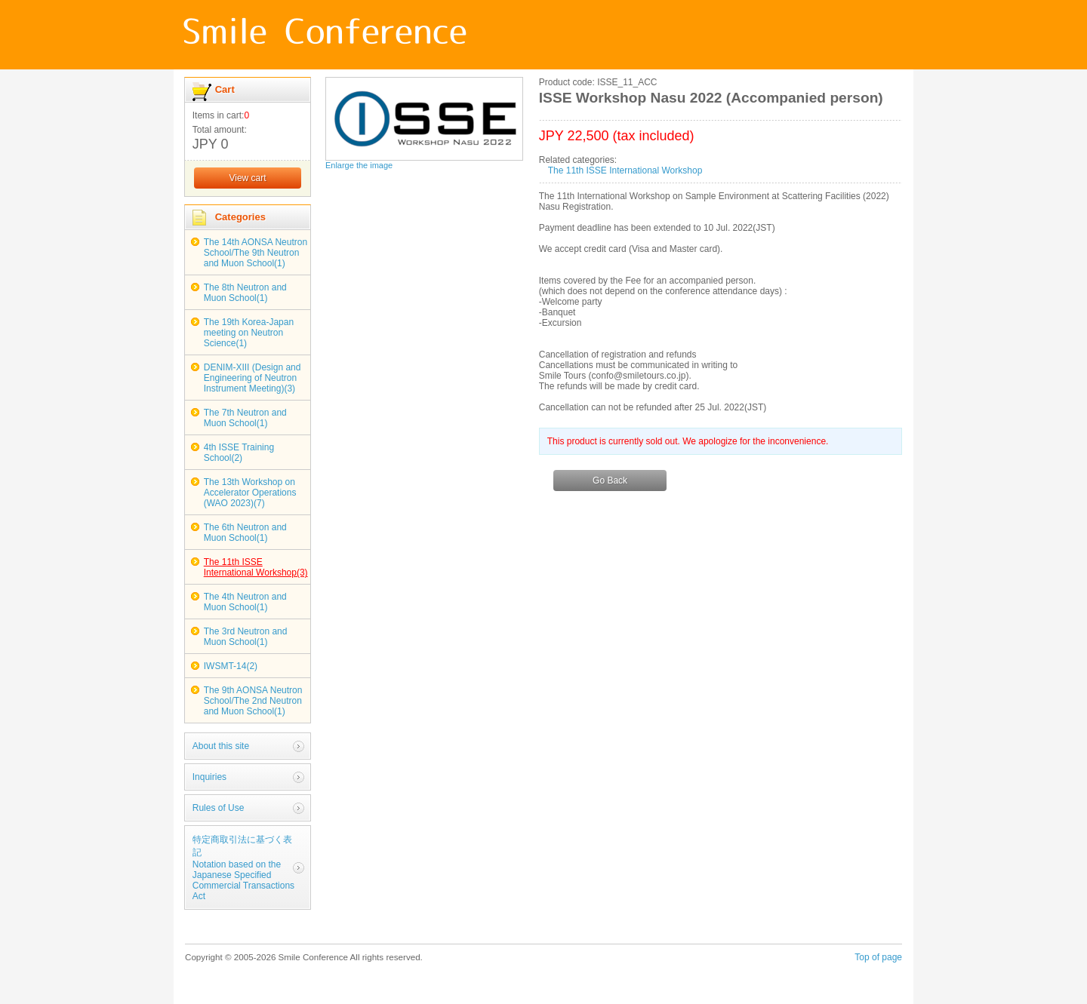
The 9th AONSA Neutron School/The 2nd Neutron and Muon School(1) (253, 701)
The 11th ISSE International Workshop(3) (256, 567)
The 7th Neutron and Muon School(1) (245, 417)
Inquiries (209, 777)
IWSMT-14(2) (230, 666)
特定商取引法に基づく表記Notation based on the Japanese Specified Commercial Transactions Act (243, 867)
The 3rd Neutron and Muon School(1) (246, 636)
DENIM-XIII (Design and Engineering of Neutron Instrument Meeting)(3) (252, 378)
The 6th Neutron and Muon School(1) (245, 532)
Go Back (610, 480)
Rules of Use (218, 808)
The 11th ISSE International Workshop (625, 170)
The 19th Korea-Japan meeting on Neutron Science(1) (249, 332)
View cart (247, 178)
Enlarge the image (359, 165)
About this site (220, 746)
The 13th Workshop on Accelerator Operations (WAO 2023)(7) (250, 492)
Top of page (878, 957)
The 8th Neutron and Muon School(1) (245, 292)
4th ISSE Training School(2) (239, 452)
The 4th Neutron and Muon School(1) (245, 602)
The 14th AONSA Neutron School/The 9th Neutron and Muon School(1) (255, 253)
